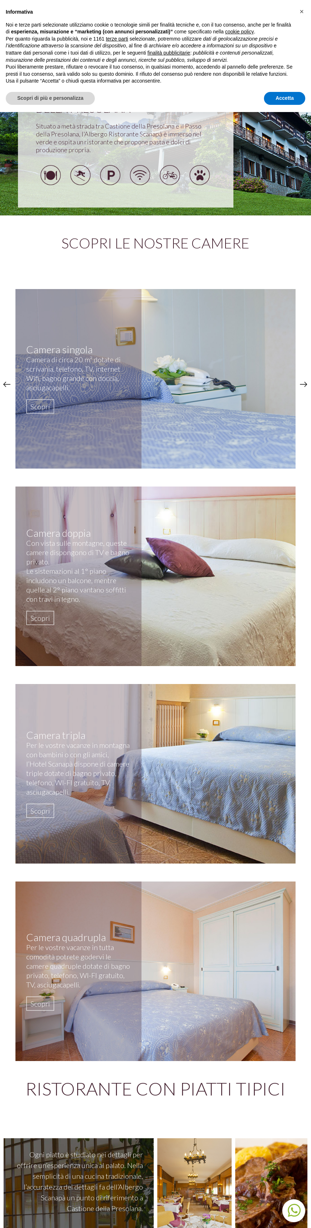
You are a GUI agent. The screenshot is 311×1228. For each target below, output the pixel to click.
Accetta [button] (284, 98)
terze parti (117, 39)
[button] (301, 11)
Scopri (40, 406)
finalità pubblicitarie (169, 53)
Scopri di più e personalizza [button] (50, 98)
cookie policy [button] (239, 31)
